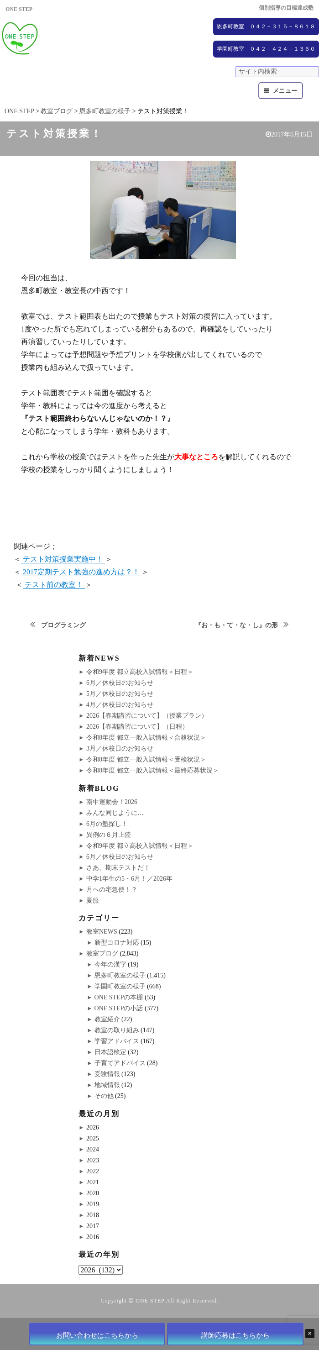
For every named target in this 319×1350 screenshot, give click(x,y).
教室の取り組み (116, 1030)
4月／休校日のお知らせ (119, 704)
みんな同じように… (115, 812)
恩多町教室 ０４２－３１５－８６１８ (266, 26)
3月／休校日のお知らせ (119, 748)
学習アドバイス (116, 1041)
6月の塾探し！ (107, 823)
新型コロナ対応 (116, 942)
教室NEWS (101, 931)
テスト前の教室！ (54, 584)
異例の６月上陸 (108, 834)
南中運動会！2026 (111, 801)
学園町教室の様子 (120, 986)
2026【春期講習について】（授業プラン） (147, 715)
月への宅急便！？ (111, 889)
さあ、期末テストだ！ (118, 867)
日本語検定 (110, 1052)
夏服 (92, 900)
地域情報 (107, 1085)
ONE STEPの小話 (118, 1008)
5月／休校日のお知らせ (119, 693)
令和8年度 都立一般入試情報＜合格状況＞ (146, 737)
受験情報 (107, 1074)
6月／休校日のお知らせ (119, 682)
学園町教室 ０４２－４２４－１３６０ (266, 49)
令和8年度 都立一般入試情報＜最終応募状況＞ (152, 770)
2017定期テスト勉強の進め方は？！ (81, 572)
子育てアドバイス (120, 1063)
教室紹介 (107, 1019)
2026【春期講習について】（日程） (137, 726)
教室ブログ (102, 953)
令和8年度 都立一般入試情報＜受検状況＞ (146, 759)
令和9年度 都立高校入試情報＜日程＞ (139, 671)
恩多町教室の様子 (120, 975)
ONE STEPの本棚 (118, 997)
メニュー (285, 90)
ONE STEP (150, 1300)
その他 (104, 1096)
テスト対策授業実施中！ (63, 559)
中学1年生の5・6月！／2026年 (129, 878)
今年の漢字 (110, 964)
